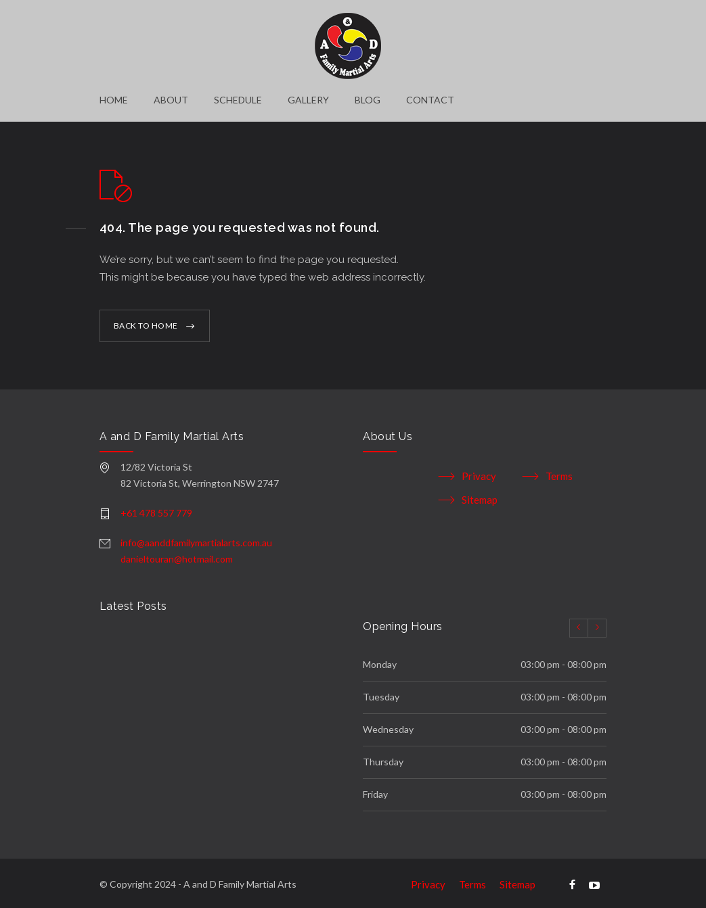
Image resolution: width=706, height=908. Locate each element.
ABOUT (171, 99)
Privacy (479, 471)
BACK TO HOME (146, 321)
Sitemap (480, 495)
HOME (114, 99)
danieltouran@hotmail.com (176, 554)
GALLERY (308, 99)
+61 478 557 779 (156, 508)
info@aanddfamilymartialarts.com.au (196, 538)
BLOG (367, 99)
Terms (559, 471)
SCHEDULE (238, 99)
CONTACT (430, 99)
